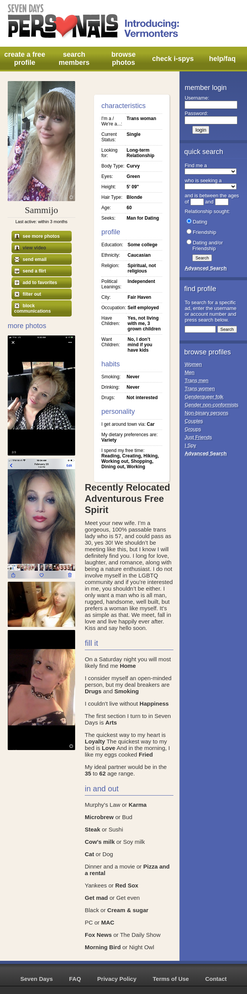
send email (30, 259)
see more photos (37, 236)
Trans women (200, 388)
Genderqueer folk (204, 397)
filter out (27, 294)
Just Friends (198, 437)
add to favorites (35, 282)
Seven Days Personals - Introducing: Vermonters (94, 21)
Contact (216, 978)
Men (189, 372)
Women (193, 364)
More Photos (27, 326)
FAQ (75, 978)
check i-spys (173, 59)
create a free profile (24, 58)
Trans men (196, 380)
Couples (194, 421)
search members (74, 58)
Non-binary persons (206, 413)
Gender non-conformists (211, 405)
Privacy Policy (116, 978)
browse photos (123, 58)
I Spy (190, 445)
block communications (32, 308)
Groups (193, 429)
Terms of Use (171, 978)
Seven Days (36, 978)
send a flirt (30, 271)
